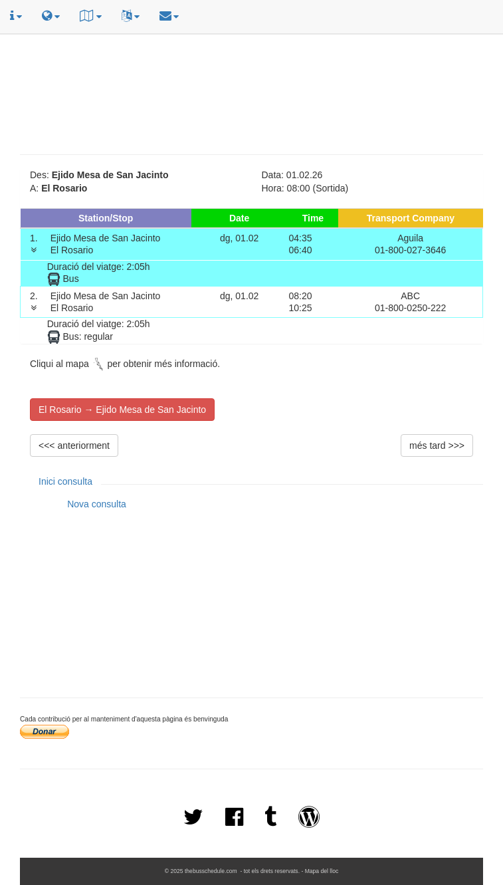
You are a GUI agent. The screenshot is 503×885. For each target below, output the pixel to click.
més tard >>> (436, 445)
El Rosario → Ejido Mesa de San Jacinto (122, 409)
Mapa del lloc (322, 871)
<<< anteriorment (74, 445)
